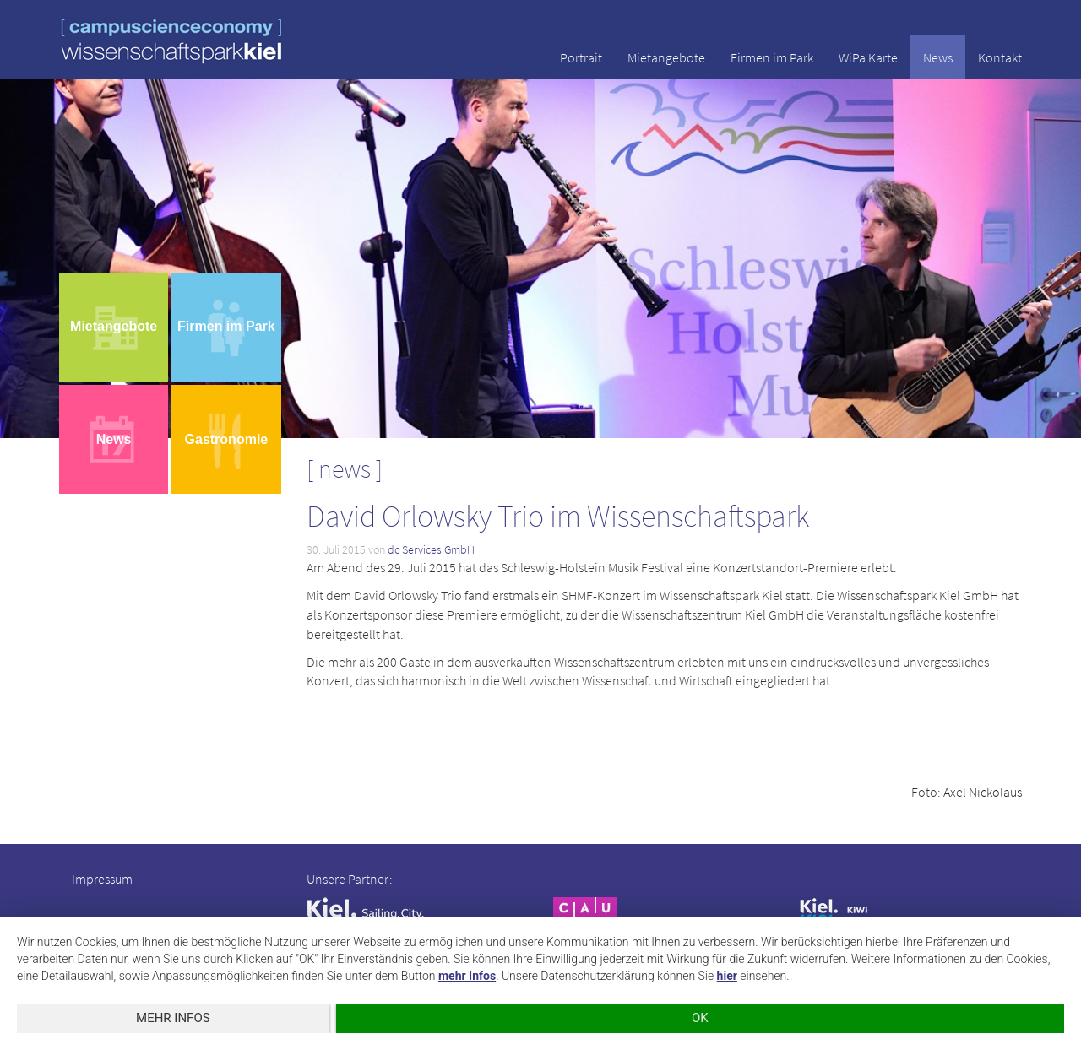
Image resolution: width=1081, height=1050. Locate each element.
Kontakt (1000, 57)
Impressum (102, 878)
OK (700, 1018)
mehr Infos (467, 975)
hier (727, 975)
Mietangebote (666, 57)
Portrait (581, 57)
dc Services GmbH (431, 549)
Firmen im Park (772, 57)
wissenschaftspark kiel (171, 41)
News (938, 57)
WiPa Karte (868, 57)
